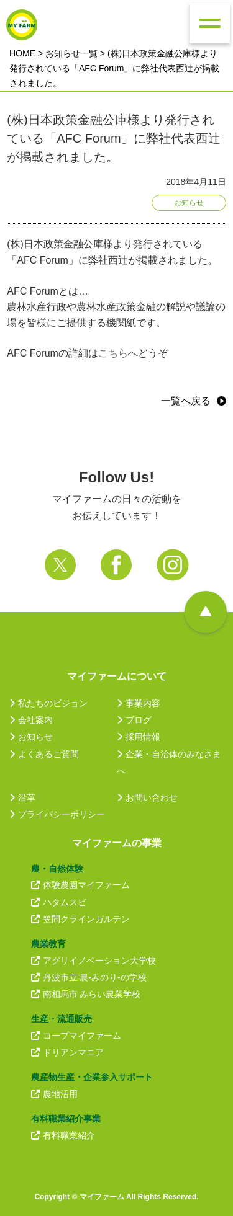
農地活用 (54, 1094)
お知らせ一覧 (71, 53)
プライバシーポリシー (57, 814)
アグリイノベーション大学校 (93, 960)
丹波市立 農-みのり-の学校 (89, 977)
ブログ (134, 720)
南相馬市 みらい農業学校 (86, 994)
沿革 (22, 797)
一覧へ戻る (186, 401)
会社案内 (31, 720)
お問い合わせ (147, 797)
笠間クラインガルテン (80, 919)
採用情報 (138, 737)
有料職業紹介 (63, 1135)
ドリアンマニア (67, 1052)
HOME (22, 53)
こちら (113, 353)
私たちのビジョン (48, 703)
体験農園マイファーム (80, 885)
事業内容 (138, 703)
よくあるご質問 (44, 754)
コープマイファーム (76, 1036)
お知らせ (31, 737)
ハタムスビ (58, 902)
